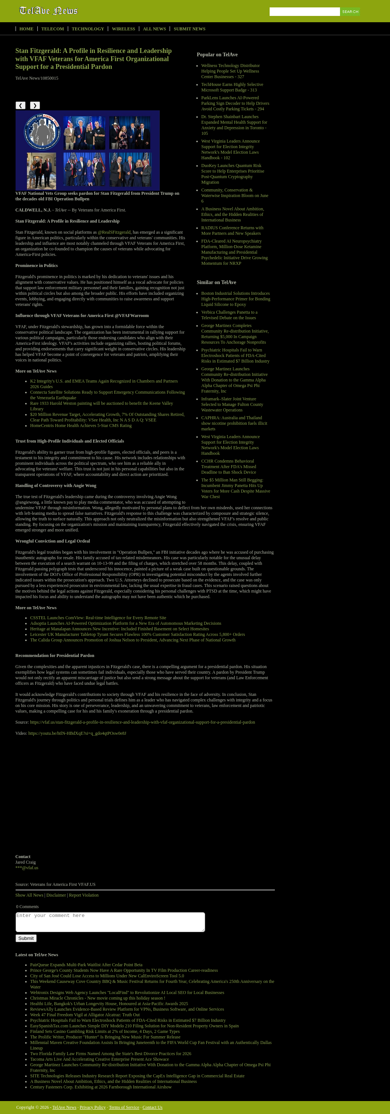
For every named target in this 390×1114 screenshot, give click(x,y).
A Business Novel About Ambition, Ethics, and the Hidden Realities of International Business (232, 214)
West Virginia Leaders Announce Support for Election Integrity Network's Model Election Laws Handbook (230, 445)
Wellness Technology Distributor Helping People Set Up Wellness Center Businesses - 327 (230, 71)
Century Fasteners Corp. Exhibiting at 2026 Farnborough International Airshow (101, 1087)
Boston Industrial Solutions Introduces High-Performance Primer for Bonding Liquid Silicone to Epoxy (235, 299)
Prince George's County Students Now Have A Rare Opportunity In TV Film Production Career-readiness (124, 970)
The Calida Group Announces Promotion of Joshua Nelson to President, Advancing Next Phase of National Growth (133, 640)
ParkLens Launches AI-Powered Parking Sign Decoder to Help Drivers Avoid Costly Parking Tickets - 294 (235, 103)
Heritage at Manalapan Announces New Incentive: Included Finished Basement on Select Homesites (119, 628)
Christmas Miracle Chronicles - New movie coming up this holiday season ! (98, 998)
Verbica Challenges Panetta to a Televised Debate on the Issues (229, 315)
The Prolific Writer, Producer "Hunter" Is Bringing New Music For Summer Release (105, 1037)
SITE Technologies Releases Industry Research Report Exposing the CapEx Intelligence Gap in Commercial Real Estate (137, 1075)
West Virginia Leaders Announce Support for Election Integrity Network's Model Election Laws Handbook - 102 (230, 149)
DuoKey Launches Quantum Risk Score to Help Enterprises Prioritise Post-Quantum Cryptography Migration (232, 174)
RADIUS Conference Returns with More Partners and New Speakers (232, 230)
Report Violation (84, 895)
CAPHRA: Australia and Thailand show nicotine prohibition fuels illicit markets (234, 423)
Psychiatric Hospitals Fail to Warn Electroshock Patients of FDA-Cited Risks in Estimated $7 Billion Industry (235, 355)
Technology (88, 28)
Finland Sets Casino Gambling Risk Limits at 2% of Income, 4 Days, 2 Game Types (105, 1031)
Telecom (52, 28)
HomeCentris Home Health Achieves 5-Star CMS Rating (81, 425)
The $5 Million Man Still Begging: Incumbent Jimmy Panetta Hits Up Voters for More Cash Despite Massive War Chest (235, 488)
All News (154, 28)
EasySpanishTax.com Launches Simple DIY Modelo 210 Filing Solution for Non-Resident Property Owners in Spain (134, 1025)
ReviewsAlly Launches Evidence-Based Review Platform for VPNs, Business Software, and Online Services (127, 1009)
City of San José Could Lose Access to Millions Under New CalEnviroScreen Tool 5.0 (107, 975)
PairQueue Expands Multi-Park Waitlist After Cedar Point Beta (86, 964)
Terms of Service (124, 1107)
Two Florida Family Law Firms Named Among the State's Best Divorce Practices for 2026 (110, 1053)
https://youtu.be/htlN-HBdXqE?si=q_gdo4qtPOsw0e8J (77, 733)
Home (27, 28)
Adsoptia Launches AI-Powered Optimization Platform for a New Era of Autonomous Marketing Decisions (125, 623)
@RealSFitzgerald (114, 232)
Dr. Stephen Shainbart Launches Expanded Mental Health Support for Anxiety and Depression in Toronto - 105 (234, 125)
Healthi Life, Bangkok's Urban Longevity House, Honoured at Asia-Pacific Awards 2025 (109, 1003)
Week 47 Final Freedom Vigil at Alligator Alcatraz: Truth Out (85, 1014)
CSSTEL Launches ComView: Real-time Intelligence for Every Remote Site (98, 617)
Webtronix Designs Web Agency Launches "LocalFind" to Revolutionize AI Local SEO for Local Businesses (127, 992)
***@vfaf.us (27, 867)
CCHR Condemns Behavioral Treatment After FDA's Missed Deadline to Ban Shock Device (228, 466)
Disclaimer (56, 895)
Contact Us (153, 1107)
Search (350, 20)
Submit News (189, 28)
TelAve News (70, 11)
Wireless (123, 28)
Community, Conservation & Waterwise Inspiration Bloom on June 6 (235, 195)
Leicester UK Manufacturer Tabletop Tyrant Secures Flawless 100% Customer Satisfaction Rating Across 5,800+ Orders (137, 634)
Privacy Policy (93, 1107)
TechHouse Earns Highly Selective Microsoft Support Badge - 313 (232, 87)
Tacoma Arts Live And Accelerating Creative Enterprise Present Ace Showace (99, 1059)
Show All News (29, 895)
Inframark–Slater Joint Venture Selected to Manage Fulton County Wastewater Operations (232, 404)
